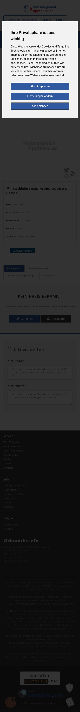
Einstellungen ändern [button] (40, 96)
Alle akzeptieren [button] (40, 86)
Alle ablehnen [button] (40, 106)
